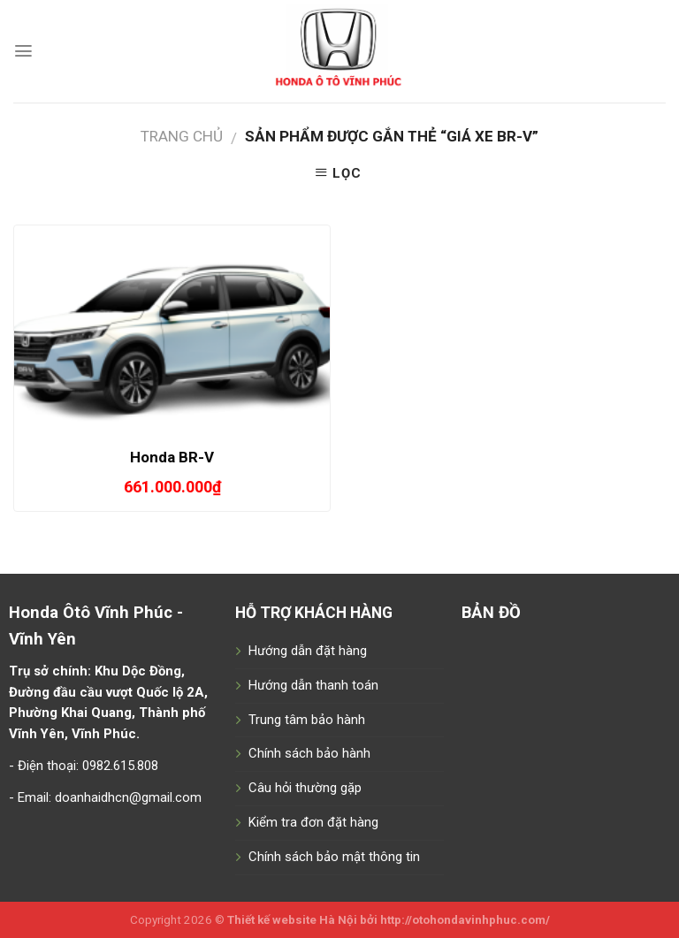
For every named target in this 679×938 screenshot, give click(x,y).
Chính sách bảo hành (309, 753)
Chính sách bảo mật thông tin (334, 857)
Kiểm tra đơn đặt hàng (313, 822)
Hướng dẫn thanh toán (313, 685)
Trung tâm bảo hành (306, 720)
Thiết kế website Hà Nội (292, 920)
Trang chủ (182, 136)
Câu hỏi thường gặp (305, 788)
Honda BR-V (172, 457)
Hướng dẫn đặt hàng (307, 651)
